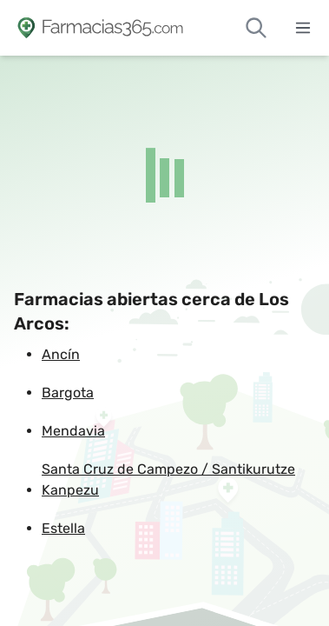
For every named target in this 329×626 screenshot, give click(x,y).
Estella (63, 528)
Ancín (61, 354)
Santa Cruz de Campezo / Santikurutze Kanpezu (168, 479)
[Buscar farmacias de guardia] (256, 28)
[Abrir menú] (303, 28)
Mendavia (73, 431)
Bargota (68, 392)
